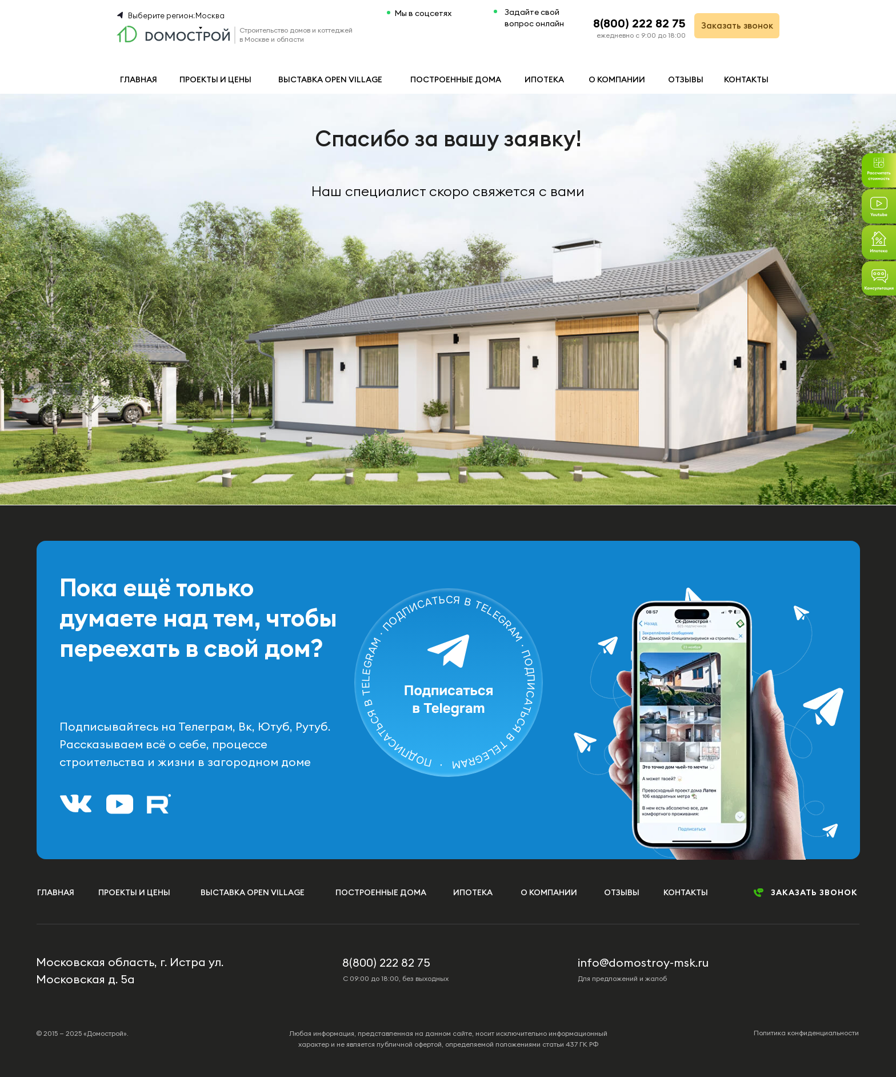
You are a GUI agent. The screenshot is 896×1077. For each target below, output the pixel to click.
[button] (879, 278)
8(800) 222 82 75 (639, 23)
